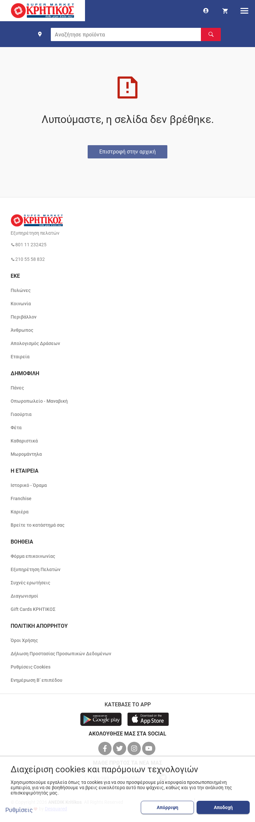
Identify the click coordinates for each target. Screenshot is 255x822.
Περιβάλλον (24, 317)
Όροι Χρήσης (24, 640)
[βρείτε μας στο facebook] (105, 748)
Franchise (21, 498)
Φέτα (16, 427)
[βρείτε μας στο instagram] (135, 748)
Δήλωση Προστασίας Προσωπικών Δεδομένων (61, 653)
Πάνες (17, 387)
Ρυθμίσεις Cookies (30, 667)
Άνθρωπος (22, 330)
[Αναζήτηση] (211, 34)
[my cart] (225, 10)
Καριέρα (20, 511)
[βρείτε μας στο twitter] (120, 748)
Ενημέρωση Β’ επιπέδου (36, 680)
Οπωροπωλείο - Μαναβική (39, 401)
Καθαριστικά (24, 440)
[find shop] (39, 34)
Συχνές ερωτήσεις (30, 582)
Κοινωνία (21, 303)
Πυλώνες (21, 290)
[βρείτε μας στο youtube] (149, 748)
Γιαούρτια (21, 414)
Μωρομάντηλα (26, 454)
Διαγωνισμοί (24, 596)
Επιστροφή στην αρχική (127, 151)
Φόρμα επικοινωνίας (33, 556)
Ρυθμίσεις (19, 810)
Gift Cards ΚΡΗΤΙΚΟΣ (33, 609)
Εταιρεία (20, 356)
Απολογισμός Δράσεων (35, 343)
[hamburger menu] (244, 10)
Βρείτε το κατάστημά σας (37, 525)
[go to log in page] (205, 10)
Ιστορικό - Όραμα (29, 485)
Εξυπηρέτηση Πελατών (35, 569)
